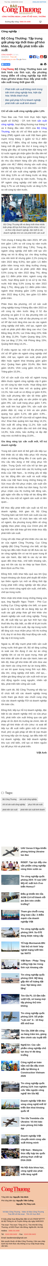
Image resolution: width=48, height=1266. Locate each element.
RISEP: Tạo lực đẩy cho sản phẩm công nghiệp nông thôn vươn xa (34, 865)
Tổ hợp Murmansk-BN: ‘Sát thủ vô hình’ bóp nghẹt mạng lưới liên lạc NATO (33, 948)
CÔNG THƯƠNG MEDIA (11, 17)
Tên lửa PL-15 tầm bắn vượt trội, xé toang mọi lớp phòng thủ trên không (33, 1000)
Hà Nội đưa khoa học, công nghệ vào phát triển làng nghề (32, 1171)
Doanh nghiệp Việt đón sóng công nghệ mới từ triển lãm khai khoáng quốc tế (33, 1106)
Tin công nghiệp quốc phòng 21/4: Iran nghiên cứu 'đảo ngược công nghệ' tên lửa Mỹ (34, 1088)
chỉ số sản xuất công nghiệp (14, 804)
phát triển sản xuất (10, 810)
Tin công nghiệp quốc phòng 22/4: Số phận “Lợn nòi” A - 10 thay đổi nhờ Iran (33, 1018)
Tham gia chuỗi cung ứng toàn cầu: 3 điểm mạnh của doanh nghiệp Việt (32, 916)
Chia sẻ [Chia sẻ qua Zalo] (6, 64)
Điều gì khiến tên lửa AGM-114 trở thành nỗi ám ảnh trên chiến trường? (33, 899)
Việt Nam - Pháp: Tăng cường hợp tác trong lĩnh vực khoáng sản (33, 964)
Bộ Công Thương (9, 799)
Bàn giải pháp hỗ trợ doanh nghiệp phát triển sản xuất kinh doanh (23, 102)
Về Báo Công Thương (11, 1212)
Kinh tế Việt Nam (29, 17)
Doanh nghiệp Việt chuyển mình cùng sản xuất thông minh (33, 1139)
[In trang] (45, 64)
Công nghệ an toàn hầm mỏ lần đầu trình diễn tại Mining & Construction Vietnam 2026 (33, 1069)
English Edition (39, 2)
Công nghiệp (9, 31)
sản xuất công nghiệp (28, 799)
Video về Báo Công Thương (33, 1212)
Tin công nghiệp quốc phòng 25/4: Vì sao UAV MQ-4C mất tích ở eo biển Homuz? (33, 881)
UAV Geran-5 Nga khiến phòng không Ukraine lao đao (33, 851)
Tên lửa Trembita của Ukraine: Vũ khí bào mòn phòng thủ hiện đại (32, 1123)
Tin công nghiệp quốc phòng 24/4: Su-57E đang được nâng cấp (33, 932)
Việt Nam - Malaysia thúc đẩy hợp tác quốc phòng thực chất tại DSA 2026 (33, 1155)
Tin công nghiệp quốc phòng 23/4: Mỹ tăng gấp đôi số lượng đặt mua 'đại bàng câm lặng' (33, 982)
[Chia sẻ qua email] (41, 64)
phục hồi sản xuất (35, 804)
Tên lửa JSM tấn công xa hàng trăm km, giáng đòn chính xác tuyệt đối (33, 1034)
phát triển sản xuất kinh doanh (33, 810)
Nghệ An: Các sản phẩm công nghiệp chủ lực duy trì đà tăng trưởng (33, 1050)
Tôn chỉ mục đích (33, 1214)
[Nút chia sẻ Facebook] (21, 64)
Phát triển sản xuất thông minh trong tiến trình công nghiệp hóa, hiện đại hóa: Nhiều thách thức (23, 92)
